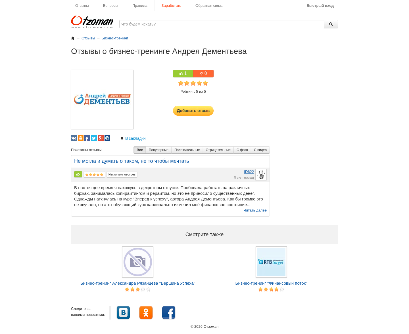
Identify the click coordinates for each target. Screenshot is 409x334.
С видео (260, 150)
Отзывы (82, 5)
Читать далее (255, 210)
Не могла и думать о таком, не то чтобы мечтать (131, 161)
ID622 (249, 172)
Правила (139, 5)
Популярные (158, 150)
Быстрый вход (320, 5)
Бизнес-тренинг (115, 38)
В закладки (133, 138)
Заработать (171, 5)
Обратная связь (209, 5)
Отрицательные (218, 150)
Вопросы (110, 5)
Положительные (187, 150)
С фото (242, 150)
